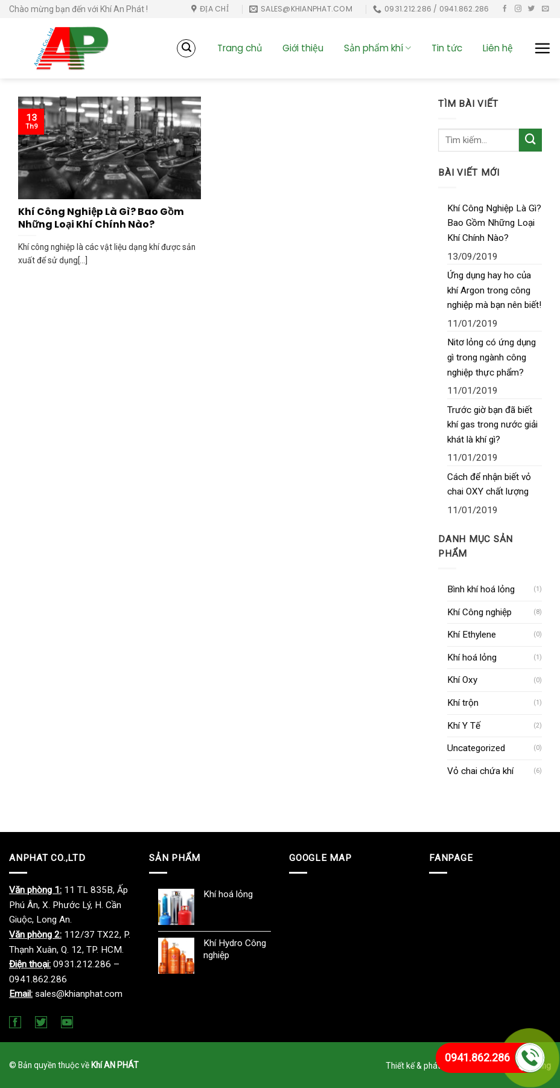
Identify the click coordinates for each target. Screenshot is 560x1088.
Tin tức (446, 48)
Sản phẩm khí (377, 48)
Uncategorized (476, 748)
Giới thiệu (302, 48)
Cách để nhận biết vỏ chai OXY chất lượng (489, 485)
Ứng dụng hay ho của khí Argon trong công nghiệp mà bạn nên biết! (494, 290)
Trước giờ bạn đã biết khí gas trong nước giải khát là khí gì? (492, 425)
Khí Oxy (462, 679)
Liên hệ (498, 48)
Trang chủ (239, 48)
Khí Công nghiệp (479, 612)
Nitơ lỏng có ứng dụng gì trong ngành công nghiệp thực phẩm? (491, 357)
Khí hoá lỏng (472, 657)
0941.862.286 (477, 1057)
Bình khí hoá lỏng (481, 589)
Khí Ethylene (471, 634)
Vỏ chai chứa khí (480, 771)
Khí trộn (463, 702)
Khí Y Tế (463, 725)
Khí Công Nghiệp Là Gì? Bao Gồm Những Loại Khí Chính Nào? (494, 223)
